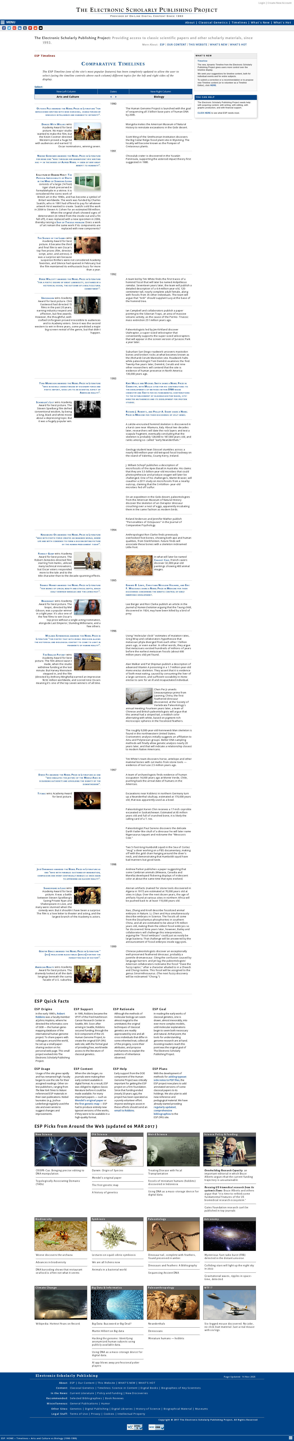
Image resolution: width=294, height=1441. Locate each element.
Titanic (42, 793)
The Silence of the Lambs (52, 238)
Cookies (109, 1413)
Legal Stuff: (60, 1413)
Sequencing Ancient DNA (163, 1273)
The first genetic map (105, 1185)
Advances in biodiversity (51, 1262)
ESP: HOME (7, 1438)
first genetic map (89, 1103)
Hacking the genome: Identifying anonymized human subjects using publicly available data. (113, 1341)
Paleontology (157, 1219)
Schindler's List (45, 402)
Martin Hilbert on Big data (108, 1331)
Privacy (96, 1413)
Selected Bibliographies (86, 1398)
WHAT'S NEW (218, 44)
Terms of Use (79, 1413)
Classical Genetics (214, 22)
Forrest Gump (46, 553)
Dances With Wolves (54, 124)
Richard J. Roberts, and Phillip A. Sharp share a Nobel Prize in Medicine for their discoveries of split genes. (157, 413)
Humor (105, 1403)
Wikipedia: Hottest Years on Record (58, 1323)
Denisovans (155, 1331)
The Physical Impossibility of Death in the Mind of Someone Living (54, 178)
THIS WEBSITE (198, 44)
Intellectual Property (131, 1413)
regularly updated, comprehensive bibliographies (165, 1110)
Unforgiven (47, 298)
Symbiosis (98, 1219)
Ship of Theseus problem (70, 222)
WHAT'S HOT (238, 44)
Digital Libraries (123, 1408)
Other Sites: (59, 1408)
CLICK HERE (204, 113)
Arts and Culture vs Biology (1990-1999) (54, 1438)
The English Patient (54, 654)
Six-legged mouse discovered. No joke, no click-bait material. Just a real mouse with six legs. (230, 1326)
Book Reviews (114, 1398)
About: (63, 1382)
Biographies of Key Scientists (181, 1388)
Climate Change (46, 1287)
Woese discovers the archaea (54, 1255)
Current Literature (82, 1393)
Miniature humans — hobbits (166, 1338)
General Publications (84, 1403)
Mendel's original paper (89, 1100)
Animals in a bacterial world (109, 1269)
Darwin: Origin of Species (108, 1170)
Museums (201, 1408)
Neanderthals (156, 1323)
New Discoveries (137, 1393)
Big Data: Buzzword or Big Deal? (111, 1323)
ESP (162, 44)
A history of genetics (105, 1192)
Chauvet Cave (161, 560)
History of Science (148, 1408)
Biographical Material (178, 1408)
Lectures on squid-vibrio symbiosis (114, 1255)
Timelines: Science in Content (118, 1388)
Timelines (240, 22)
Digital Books (150, 1388)
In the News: (59, 1393)
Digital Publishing (97, 1408)
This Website (107, 1382)
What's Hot (282, 22)
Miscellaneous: (57, 1403)
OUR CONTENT (176, 44)
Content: (62, 1388)
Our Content (86, 1382)
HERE (213, 85)
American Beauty (44, 967)
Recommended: (57, 1398)
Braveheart (47, 601)
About (190, 22)
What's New (261, 22)
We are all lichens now (106, 1262)
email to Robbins (124, 1110)
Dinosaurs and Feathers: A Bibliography (172, 1265)
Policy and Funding (110, 1393)
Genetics (76, 1408)
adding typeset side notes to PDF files (170, 1078)
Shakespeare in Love (55, 888)
